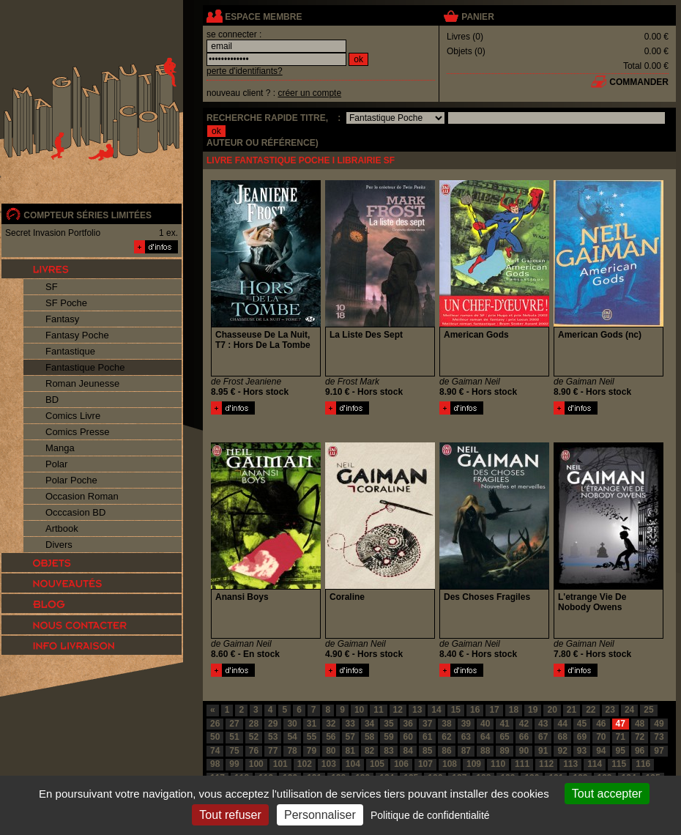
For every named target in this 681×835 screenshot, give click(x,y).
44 (562, 724)
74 (215, 751)
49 (658, 724)
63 (466, 737)
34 (369, 724)
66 (524, 737)
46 (601, 724)
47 (620, 724)
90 (524, 751)
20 (552, 710)
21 (571, 710)
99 (234, 764)
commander (639, 82)
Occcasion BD (75, 512)
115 (618, 764)
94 (601, 751)
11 (378, 710)
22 (590, 710)
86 (446, 751)
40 (485, 724)
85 (427, 751)
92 (562, 751)
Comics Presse (77, 431)
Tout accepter (607, 793)
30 (292, 724)
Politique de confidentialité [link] (430, 815)
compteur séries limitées (87, 215)
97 (658, 751)
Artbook (61, 528)
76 (253, 751)
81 (350, 751)
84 (408, 751)
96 (639, 751)
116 (643, 764)
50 (215, 737)
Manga (60, 447)
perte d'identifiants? (244, 71)
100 (256, 764)
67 (543, 737)
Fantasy (62, 318)
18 (513, 710)
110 (498, 764)
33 (350, 724)
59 (388, 737)
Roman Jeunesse (82, 383)
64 (485, 737)
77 (273, 751)
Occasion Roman (82, 496)
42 (524, 724)
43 (543, 724)
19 (532, 710)
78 (292, 751)
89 (504, 751)
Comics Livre (72, 415)
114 (594, 764)
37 (427, 724)
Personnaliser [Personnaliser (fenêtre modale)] (320, 815)
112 (546, 764)
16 (475, 710)
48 (639, 724)
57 (350, 737)
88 (485, 751)
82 (369, 751)
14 (436, 710)
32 (330, 724)
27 (234, 724)
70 (601, 737)
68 (562, 737)
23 (610, 710)
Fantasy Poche (77, 335)
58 (369, 737)
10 (359, 710)
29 (273, 724)
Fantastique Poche (84, 367)
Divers (58, 544)
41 (504, 724)
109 (473, 764)
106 (401, 764)
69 (582, 737)
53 (273, 737)
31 (311, 724)
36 (408, 724)
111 (522, 764)
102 (304, 764)
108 (449, 764)
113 (570, 764)
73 (658, 737)
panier (477, 17)
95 (620, 751)
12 (398, 710)
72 (639, 737)
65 (504, 737)
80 (330, 751)
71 (620, 737)
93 (582, 751)
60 (408, 737)
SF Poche (66, 302)
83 (388, 751)
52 (253, 737)
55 (311, 737)
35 (388, 724)
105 (377, 764)
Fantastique (70, 351)
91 (543, 751)
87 (466, 751)
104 (353, 764)
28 (253, 724)
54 (292, 737)
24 (629, 710)
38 (446, 724)
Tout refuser (230, 815)
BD (52, 399)
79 (311, 751)
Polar (56, 464)
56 (330, 737)
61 (427, 737)
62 (446, 737)
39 (466, 724)
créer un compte (309, 93)
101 (280, 764)
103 (328, 764)
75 (234, 751)
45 (582, 724)
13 (417, 710)
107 (425, 764)
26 (215, 724)
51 (234, 737)
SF (51, 286)
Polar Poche (71, 480)
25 (648, 710)
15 (456, 710)
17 (494, 710)
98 (215, 764)
